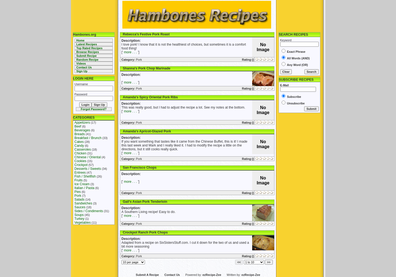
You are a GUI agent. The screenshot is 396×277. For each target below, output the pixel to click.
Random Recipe (87, 59)
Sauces (80, 207)
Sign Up (81, 71)
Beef (78, 126)
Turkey (79, 219)
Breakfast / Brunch (88, 138)
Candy (79, 146)
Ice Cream (82, 184)
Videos (81, 63)
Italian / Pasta (85, 188)
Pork (78, 196)
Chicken (80, 153)
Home (80, 40)
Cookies (80, 161)
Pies (78, 192)
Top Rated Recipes (89, 48)
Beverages (82, 130)
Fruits (79, 180)
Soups (79, 215)
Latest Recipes (86, 44)
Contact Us (84, 67)
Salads (80, 199)
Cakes (79, 142)
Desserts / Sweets (88, 169)
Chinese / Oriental (88, 157)
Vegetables (83, 223)
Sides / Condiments (89, 211)
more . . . (130, 52)
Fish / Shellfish (85, 176)
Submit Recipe (86, 55)
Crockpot (81, 165)
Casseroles (83, 149)
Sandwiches (83, 203)
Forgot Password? (94, 109)
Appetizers (82, 122)
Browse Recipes (87, 52)
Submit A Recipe (147, 274)
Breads (80, 134)
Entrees (80, 172)
